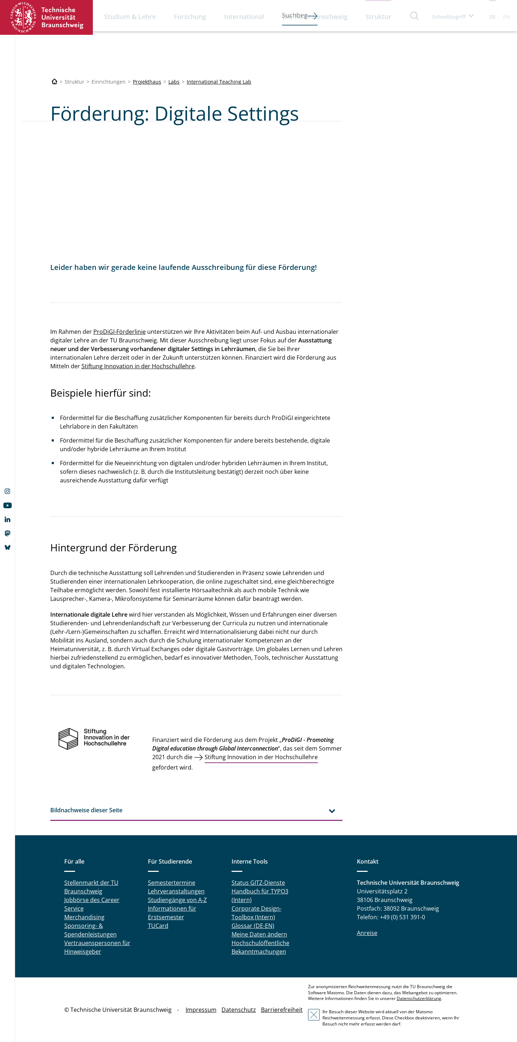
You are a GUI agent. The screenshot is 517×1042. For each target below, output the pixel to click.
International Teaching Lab (219, 81)
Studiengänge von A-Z (177, 900)
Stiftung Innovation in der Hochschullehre (138, 366)
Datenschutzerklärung (419, 998)
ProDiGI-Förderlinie (119, 332)
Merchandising (84, 917)
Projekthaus (147, 81)
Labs (174, 81)
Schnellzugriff (449, 16)
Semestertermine (171, 883)
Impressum (201, 1010)
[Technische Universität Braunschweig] (54, 81)
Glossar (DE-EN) (253, 926)
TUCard (158, 926)
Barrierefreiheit (282, 1010)
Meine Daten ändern (259, 934)
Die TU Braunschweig (315, 16)
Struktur (378, 16)
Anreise (367, 933)
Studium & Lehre (130, 16)
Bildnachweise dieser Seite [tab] (86, 810)
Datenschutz (239, 1010)
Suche (414, 15)
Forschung (190, 16)
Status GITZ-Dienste (258, 883)
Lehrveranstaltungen (176, 891)
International (244, 16)
